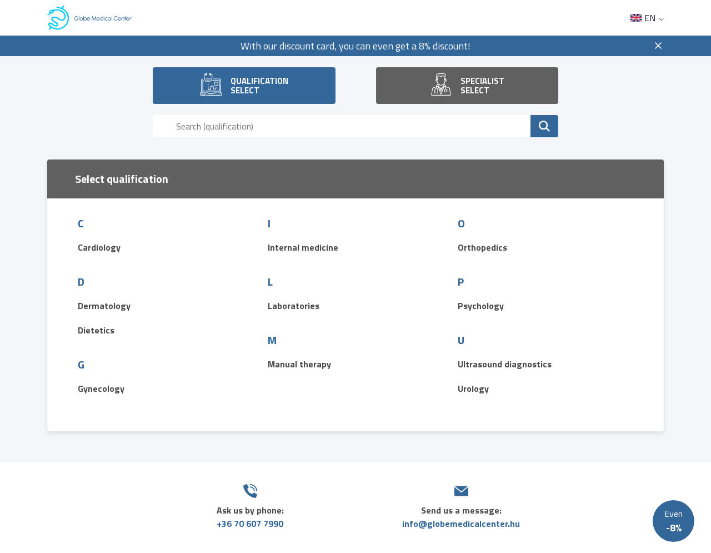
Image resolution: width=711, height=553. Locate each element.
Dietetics (96, 330)
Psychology (481, 305)
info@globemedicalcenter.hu (461, 523)
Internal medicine (303, 247)
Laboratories (293, 305)
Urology (473, 388)
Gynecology (101, 388)
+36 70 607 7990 (250, 523)
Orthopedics (482, 247)
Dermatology (104, 305)
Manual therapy (299, 364)
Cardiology (99, 247)
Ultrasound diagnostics (505, 364)
